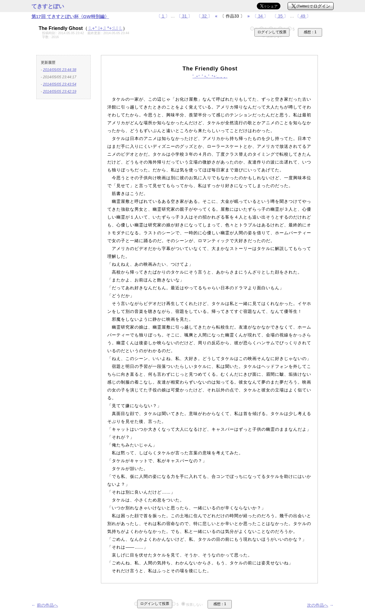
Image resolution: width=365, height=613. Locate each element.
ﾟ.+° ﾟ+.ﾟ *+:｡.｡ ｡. (105, 28)
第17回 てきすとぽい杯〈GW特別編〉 (70, 16)
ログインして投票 (271, 32)
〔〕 (163, 16)
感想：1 (310, 32)
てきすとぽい (47, 6)
